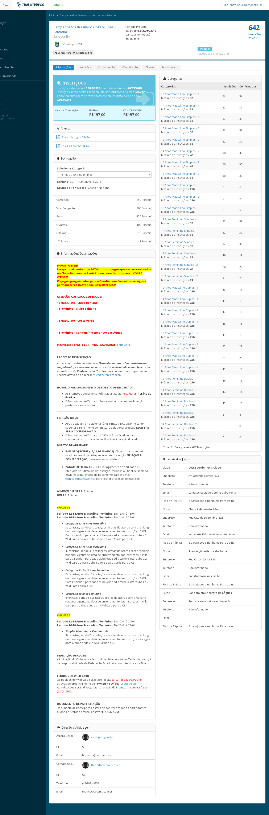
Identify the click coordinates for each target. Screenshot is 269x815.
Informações (68, 67)
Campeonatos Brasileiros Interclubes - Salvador (93, 15)
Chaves (154, 67)
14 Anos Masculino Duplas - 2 (182, 344)
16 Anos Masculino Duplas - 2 (182, 356)
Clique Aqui (133, 688)
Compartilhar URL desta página (78, 52)
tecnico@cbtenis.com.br (130, 375)
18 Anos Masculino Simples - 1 (183, 128)
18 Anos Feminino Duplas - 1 (181, 413)
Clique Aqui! (128, 345)
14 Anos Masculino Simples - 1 (183, 106)
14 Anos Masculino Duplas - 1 (182, 299)
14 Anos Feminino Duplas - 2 (181, 424)
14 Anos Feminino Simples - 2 (182, 265)
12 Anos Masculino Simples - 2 (183, 140)
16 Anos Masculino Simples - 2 (183, 162)
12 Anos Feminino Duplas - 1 (181, 379)
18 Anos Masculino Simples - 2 (183, 174)
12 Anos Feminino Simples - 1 (182, 219)
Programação (111, 67)
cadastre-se (255, 5)
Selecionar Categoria (76, 168)
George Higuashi (106, 741)
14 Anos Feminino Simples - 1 (182, 231)
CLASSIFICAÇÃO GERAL (78, 146)
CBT (84, 44)
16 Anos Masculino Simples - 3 (183, 208)
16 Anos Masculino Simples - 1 (183, 117)
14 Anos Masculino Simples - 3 (183, 197)
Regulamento (174, 67)
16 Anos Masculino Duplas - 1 (182, 310)
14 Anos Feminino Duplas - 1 (181, 390)
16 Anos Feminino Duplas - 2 (181, 435)
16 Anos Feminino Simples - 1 (182, 242)
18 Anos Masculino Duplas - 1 (182, 322)
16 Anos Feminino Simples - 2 (182, 276)
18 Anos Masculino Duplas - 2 (182, 367)
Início (57, 15)
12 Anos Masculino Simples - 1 (183, 94)
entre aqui (236, 5)
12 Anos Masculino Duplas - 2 (182, 333)
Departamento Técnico (110, 769)
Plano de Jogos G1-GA (78, 137)
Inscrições (90, 67)
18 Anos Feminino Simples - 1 (182, 253)
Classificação (135, 67)
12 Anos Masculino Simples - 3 (183, 185)
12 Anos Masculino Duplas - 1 (182, 288)
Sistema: (7, 86)
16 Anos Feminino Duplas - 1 (181, 401)
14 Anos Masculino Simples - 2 (183, 151)
